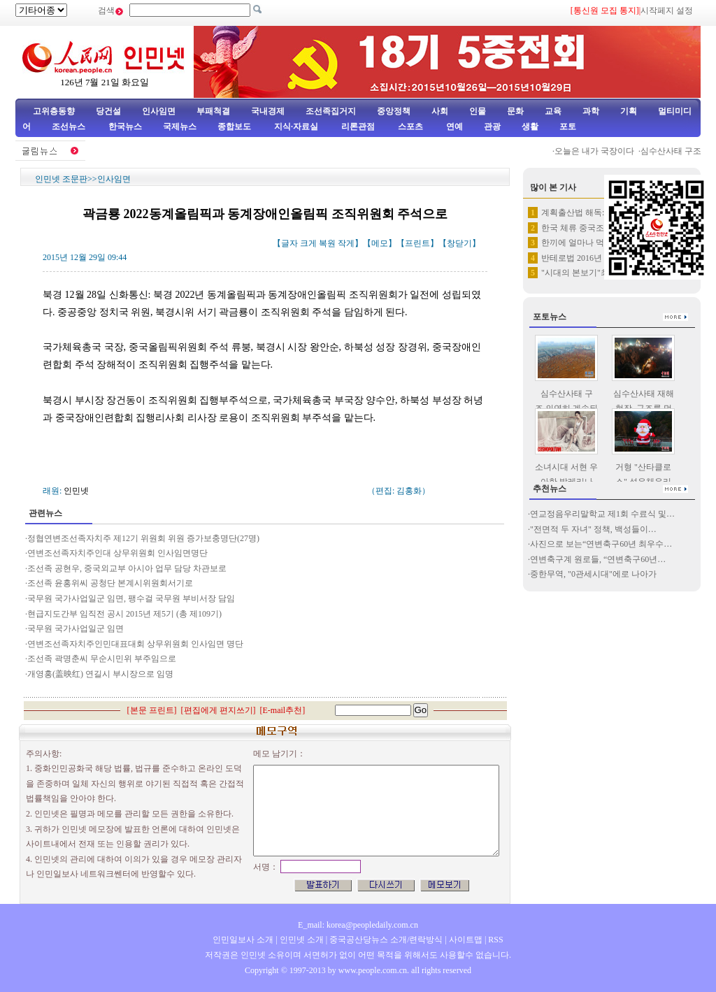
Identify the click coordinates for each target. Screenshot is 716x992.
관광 (492, 126)
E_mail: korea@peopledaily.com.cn (358, 925)
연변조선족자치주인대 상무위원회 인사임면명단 (117, 553)
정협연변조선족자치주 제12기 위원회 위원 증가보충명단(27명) (143, 538)
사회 (439, 111)
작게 (346, 243)
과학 (590, 111)
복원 (327, 243)
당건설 (108, 111)
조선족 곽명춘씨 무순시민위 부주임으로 (101, 658)
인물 (477, 111)
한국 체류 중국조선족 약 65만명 (600, 228)
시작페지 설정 (666, 10)
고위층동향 (54, 111)
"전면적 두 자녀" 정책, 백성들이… (593, 529)
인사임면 (159, 111)
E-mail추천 (283, 710)
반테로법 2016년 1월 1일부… (594, 258)
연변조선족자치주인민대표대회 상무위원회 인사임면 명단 (135, 644)
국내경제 (268, 111)
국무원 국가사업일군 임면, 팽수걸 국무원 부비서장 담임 (131, 598)
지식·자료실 (297, 126)
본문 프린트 (152, 710)
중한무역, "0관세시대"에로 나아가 (593, 574)
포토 (567, 126)
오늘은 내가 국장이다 (598, 151)
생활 (530, 126)
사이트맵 (465, 939)
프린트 (417, 243)
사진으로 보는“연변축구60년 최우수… (601, 544)
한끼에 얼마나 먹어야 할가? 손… (601, 242)
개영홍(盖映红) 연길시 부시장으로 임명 (100, 674)
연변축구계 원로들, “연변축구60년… (598, 559)
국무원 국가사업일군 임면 (75, 628)
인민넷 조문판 (61, 179)
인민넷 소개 (301, 939)
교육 (553, 111)
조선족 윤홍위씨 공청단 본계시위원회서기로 (110, 583)
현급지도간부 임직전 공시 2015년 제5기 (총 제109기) (125, 614)
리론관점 (358, 126)
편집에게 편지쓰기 (218, 710)
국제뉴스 (179, 126)
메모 (379, 243)
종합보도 (234, 126)
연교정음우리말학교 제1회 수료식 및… (602, 514)
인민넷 (76, 491)
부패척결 (213, 111)
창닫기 (459, 243)
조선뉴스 (69, 126)
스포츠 (409, 126)
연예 (453, 126)
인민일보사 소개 (243, 939)
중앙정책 (393, 111)
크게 (308, 243)
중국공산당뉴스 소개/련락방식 (386, 939)
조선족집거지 (331, 111)
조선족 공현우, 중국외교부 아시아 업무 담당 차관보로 (127, 568)
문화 (515, 111)
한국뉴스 (125, 126)
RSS (495, 939)
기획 (628, 111)
